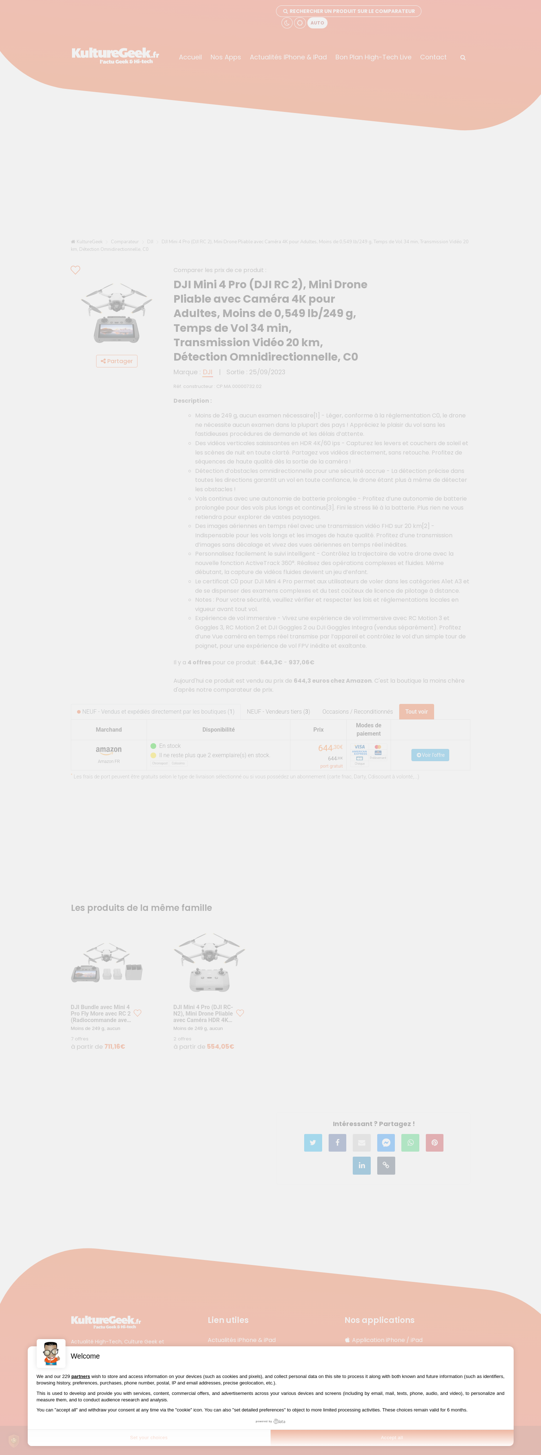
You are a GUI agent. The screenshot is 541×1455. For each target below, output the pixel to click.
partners (80, 1376)
